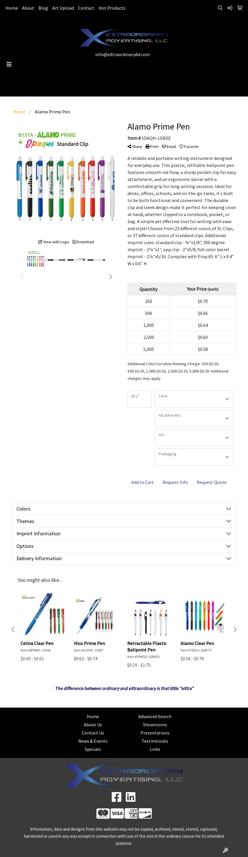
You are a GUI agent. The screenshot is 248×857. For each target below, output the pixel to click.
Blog (43, 8)
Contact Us (93, 733)
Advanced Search (154, 716)
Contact (86, 8)
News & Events (93, 741)
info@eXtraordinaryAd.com (122, 54)
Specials (93, 749)
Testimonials (155, 741)
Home (12, 8)
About (28, 8)
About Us (93, 724)
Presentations (154, 733)
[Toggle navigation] (9, 64)
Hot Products (111, 8)
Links (155, 749)
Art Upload (63, 8)
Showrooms (155, 724)
